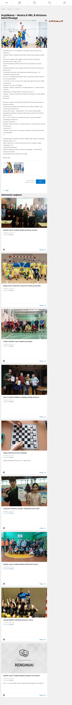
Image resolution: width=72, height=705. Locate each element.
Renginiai (17, 9)
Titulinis (3, 9)
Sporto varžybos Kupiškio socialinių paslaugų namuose (21, 397)
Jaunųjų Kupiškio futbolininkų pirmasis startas (18, 620)
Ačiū (40, 182)
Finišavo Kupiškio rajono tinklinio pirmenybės (17, 341)
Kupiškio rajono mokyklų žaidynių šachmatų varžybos (20, 230)
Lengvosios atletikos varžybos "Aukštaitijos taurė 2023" (21, 508)
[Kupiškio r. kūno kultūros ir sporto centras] (6, 2)
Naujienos (10, 9)
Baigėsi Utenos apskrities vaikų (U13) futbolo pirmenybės (22, 286)
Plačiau (42, 249)
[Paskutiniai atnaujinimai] (34, 2)
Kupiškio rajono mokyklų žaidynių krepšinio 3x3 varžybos (21, 675)
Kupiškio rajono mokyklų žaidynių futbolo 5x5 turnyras (20, 564)
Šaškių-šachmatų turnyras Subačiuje (15, 453)
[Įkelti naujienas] (19, 2)
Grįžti (7, 190)
